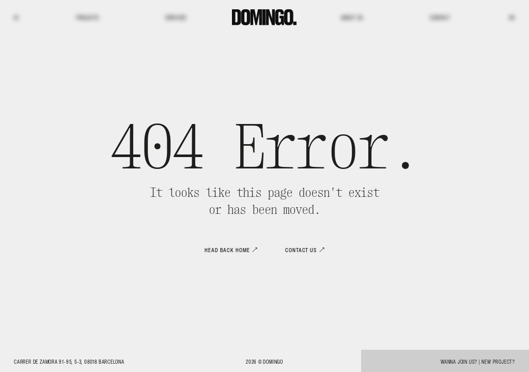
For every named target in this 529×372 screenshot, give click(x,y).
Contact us (301, 250)
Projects (87, 18)
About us (352, 18)
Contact (440, 18)
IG (16, 18)
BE (512, 18)
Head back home (227, 250)
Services (175, 18)
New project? (498, 362)
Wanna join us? (459, 362)
